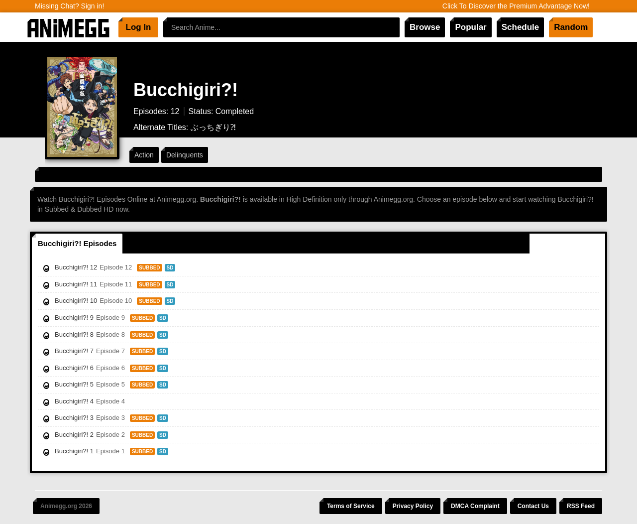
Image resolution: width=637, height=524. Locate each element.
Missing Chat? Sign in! (69, 6)
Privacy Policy (413, 506)
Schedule (520, 27)
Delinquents (184, 155)
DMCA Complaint (475, 506)
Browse (425, 27)
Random (571, 27)
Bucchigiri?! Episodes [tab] (77, 243)
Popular (470, 27)
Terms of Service (351, 506)
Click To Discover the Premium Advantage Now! (516, 6)
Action (144, 155)
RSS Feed (581, 506)
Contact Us (533, 506)
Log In (138, 27)
